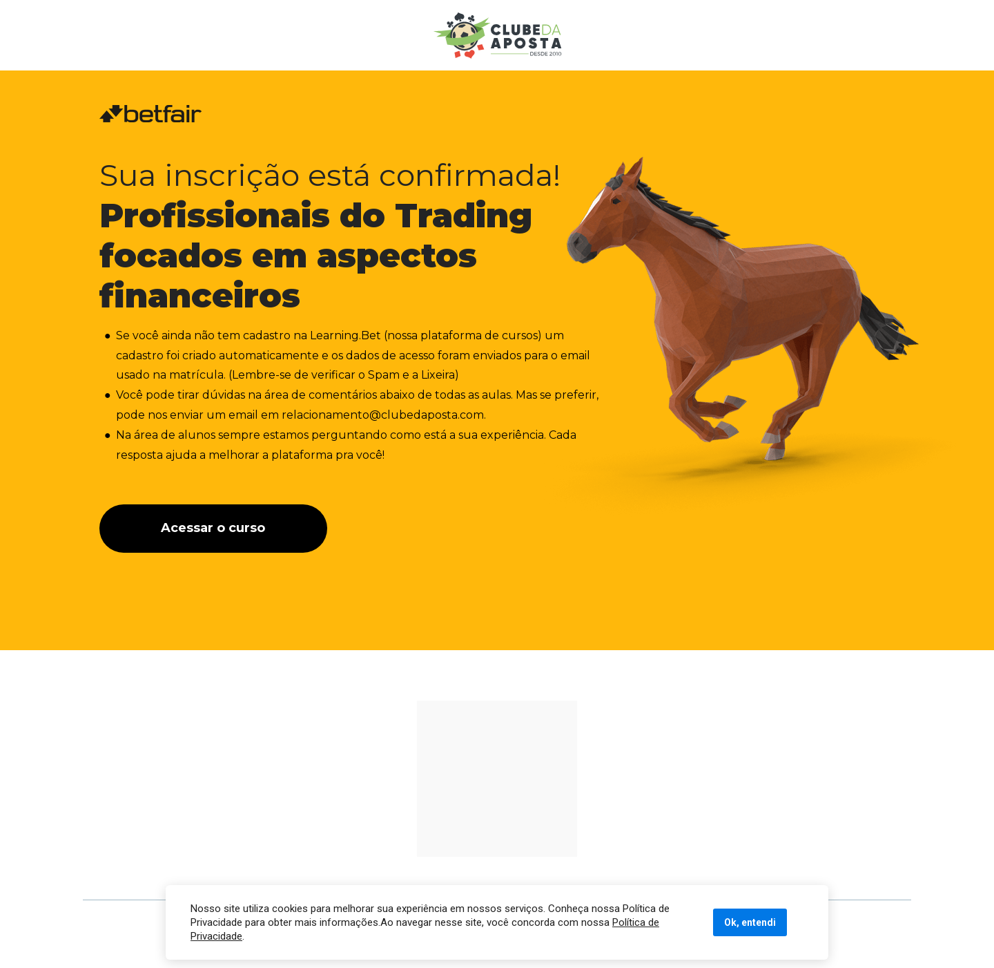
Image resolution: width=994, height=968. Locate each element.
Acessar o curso (213, 527)
